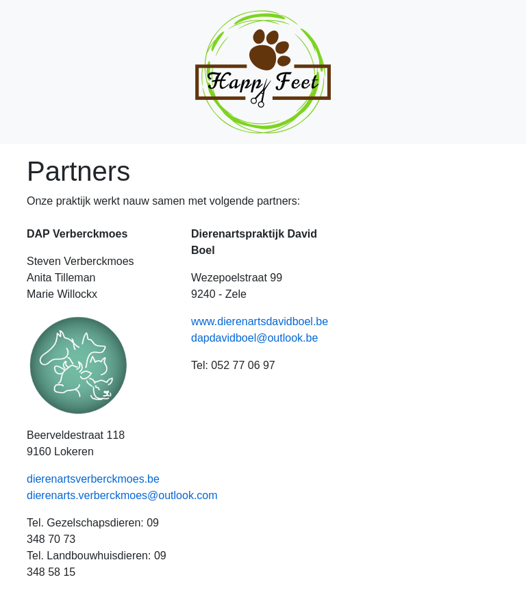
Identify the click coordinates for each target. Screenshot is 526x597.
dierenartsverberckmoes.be (93, 479)
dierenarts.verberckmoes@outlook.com (122, 495)
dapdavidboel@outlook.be (254, 338)
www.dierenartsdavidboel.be (259, 321)
